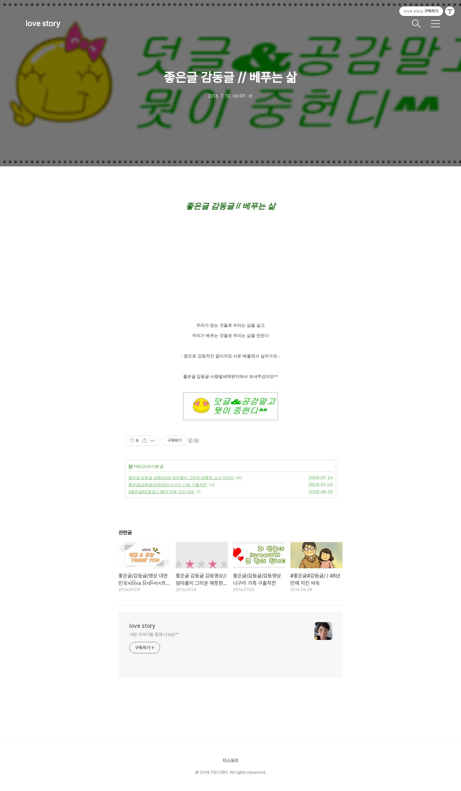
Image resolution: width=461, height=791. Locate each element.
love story (43, 23)
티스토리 (230, 760)
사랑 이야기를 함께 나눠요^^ (154, 634)
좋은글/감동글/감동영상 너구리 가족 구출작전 (167, 485)
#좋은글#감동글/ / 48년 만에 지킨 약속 (161, 492)
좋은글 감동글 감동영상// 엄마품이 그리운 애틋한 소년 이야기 (181, 477)
